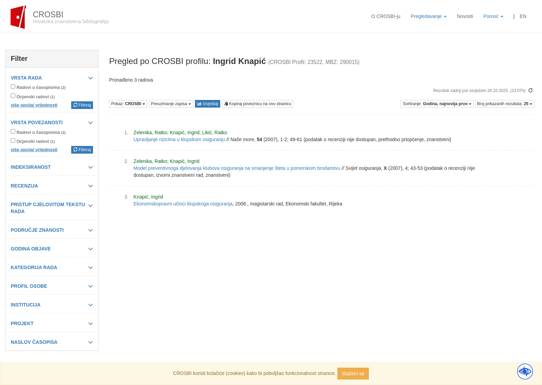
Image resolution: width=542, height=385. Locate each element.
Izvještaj (207, 103)
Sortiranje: (437, 103)
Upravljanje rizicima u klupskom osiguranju (179, 139)
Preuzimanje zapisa (171, 103)
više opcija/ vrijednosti (34, 105)
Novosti (465, 16)
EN (523, 16)
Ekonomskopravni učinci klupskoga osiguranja (182, 204)
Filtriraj (82, 105)
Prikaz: (128, 103)
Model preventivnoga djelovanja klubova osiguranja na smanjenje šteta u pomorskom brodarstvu (236, 168)
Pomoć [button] (493, 16)
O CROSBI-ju (385, 16)
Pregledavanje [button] (428, 16)
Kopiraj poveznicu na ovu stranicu (257, 103)
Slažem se (353, 373)
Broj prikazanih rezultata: (504, 103)
